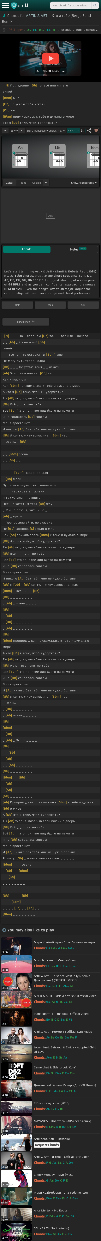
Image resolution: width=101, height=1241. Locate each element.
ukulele (36, 182)
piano (23, 182)
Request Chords (47, 1145)
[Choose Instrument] (46, 183)
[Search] (94, 5)
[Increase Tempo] (21, 130)
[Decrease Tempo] (5, 130)
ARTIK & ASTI (37, 15)
